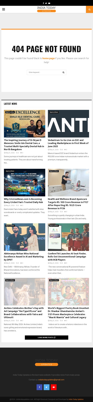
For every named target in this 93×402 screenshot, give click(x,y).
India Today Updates (76, 399)
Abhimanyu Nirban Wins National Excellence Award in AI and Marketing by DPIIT (24, 257)
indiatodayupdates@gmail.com (51, 380)
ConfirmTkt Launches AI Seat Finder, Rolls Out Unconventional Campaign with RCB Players (67, 257)
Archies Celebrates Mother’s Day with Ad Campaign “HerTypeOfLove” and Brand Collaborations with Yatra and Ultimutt (24, 312)
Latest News (10, 103)
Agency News (10, 112)
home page (48, 58)
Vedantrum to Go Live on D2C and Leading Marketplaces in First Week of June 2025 (68, 143)
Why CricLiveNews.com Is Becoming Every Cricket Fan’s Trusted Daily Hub (23, 200)
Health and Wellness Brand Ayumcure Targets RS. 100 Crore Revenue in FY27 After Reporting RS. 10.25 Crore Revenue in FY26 (68, 203)
